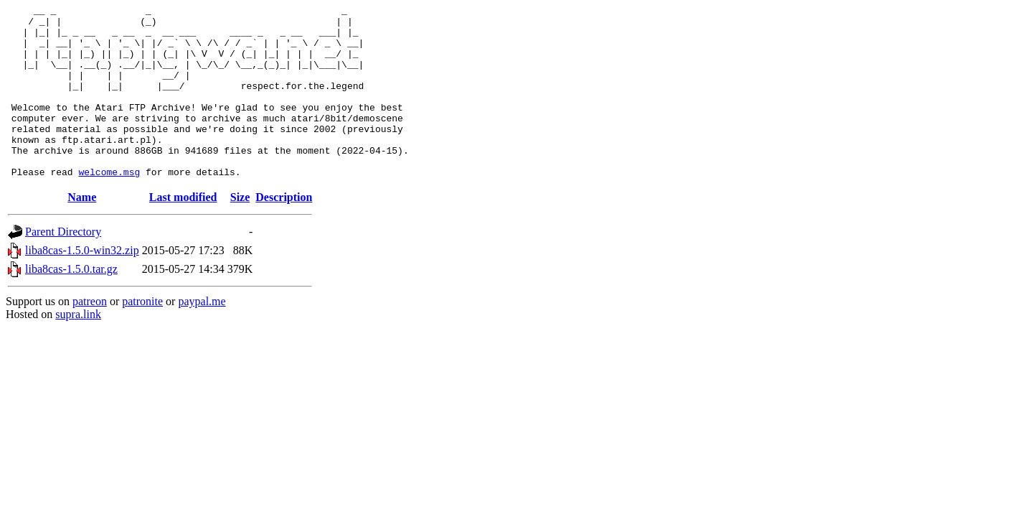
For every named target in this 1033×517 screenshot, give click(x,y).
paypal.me (201, 336)
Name (81, 231)
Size (240, 231)
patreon (89, 336)
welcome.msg (109, 206)
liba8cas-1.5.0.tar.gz (71, 303)
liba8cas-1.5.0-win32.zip (82, 285)
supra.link (78, 349)
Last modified (183, 231)
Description (283, 231)
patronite (142, 336)
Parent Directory (63, 266)
